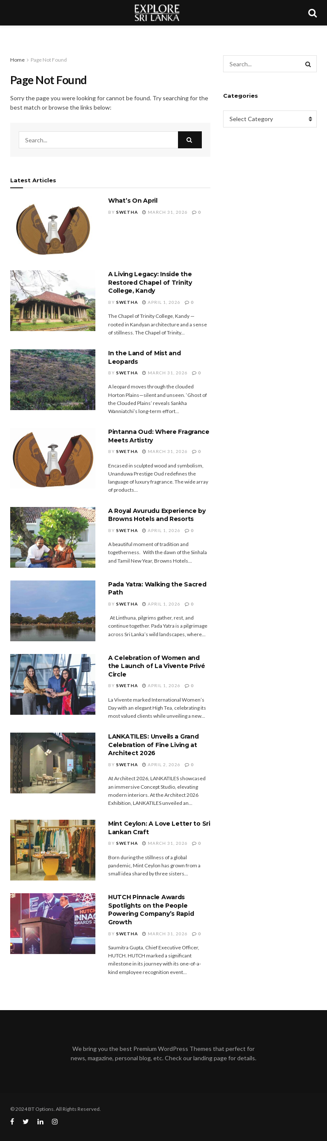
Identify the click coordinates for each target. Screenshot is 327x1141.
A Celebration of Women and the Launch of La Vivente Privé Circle (156, 666)
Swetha (127, 212)
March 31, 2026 (165, 212)
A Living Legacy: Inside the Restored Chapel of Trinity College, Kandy (150, 282)
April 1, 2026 (161, 302)
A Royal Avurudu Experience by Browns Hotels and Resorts (157, 515)
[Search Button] (190, 139)
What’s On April (133, 200)
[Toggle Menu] (11, 34)
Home (17, 60)
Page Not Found (49, 60)
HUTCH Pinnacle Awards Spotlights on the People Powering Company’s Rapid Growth (151, 909)
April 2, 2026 (161, 764)
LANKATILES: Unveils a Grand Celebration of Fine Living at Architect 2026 (153, 745)
